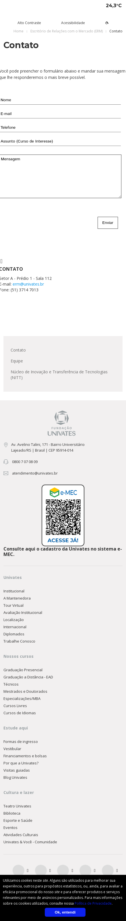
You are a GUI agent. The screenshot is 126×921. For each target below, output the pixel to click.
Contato (18, 350)
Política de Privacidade (93, 903)
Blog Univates (15, 777)
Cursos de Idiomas (19, 712)
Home (18, 31)
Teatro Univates (17, 806)
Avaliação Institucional (22, 612)
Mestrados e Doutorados (25, 691)
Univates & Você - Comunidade (30, 841)
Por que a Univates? (20, 763)
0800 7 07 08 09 (25, 461)
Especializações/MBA (21, 698)
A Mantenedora (17, 598)
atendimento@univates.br (35, 473)
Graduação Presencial (22, 669)
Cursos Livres (15, 705)
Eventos (10, 827)
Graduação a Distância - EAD (28, 677)
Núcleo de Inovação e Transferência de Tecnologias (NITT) (59, 374)
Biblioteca (11, 813)
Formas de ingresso (20, 741)
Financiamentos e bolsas (25, 755)
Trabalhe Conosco (19, 641)
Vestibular (12, 748)
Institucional (13, 591)
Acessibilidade (73, 22)
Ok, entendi (65, 912)
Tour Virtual (13, 605)
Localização (13, 619)
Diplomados (13, 634)
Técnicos (11, 684)
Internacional (14, 626)
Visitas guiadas (16, 770)
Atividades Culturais (20, 834)
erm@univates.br (28, 284)
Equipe (17, 361)
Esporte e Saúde (17, 820)
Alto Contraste (29, 22)
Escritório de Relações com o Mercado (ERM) (66, 31)
